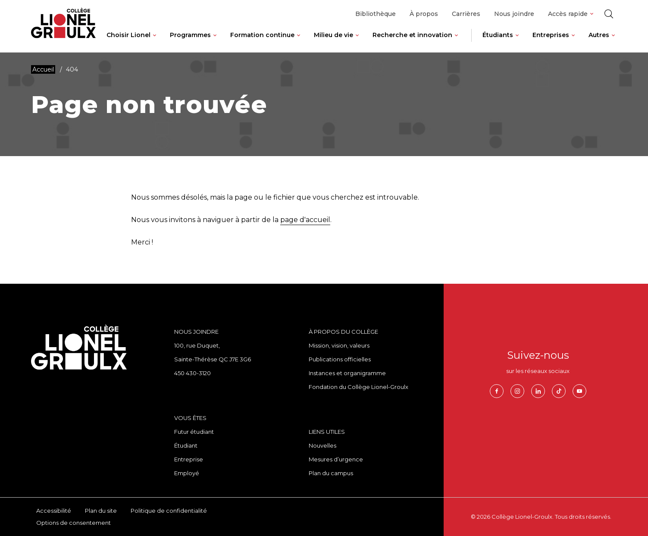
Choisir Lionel (128, 35)
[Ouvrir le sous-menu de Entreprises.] (573, 41)
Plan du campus (331, 473)
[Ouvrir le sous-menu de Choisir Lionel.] (154, 41)
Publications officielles (340, 359)
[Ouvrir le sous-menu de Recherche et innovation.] (456, 41)
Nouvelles (322, 445)
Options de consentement (73, 522)
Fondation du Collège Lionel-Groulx (358, 386)
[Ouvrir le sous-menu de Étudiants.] (517, 41)
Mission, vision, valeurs (339, 345)
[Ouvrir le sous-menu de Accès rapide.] (592, 14)
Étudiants (497, 35)
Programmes (190, 35)
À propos (424, 14)
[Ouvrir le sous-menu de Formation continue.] (298, 41)
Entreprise (188, 459)
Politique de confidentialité (169, 510)
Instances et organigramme (347, 373)
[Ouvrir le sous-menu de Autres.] (613, 41)
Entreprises (550, 35)
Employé (186, 473)
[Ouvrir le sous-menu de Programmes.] (215, 41)
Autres (599, 35)
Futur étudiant (194, 431)
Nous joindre (514, 14)
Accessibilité (53, 510)
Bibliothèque (375, 14)
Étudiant (185, 445)
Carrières (466, 14)
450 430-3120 (192, 373)
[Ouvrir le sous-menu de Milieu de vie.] (357, 41)
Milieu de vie (333, 35)
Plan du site (101, 510)
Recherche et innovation (412, 35)
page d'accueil (305, 220)
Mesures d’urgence (336, 459)
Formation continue (262, 35)
